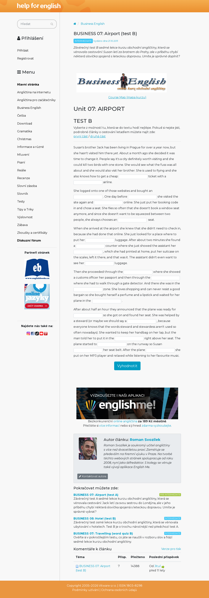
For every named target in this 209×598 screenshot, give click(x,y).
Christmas (24, 139)
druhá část (98, 136)
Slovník (22, 193)
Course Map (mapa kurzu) (127, 97)
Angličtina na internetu (34, 92)
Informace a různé (30, 147)
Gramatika (24, 131)
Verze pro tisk (171, 549)
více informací (109, 425)
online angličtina (125, 421)
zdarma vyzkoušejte (156, 425)
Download (24, 123)
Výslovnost (25, 217)
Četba (21, 115)
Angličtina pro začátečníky (36, 100)
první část (81, 136)
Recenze (23, 178)
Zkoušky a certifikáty (32, 232)
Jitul (157, 566)
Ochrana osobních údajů (119, 590)
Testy (21, 201)
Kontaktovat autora (92, 476)
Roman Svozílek (145, 439)
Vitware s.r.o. (108, 585)
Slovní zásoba (27, 186)
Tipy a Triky (25, 209)
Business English (29, 108)
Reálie (21, 170)
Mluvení (23, 154)
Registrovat (25, 58)
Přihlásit (23, 50)
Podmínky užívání (85, 590)
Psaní (21, 162)
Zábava (22, 225)
